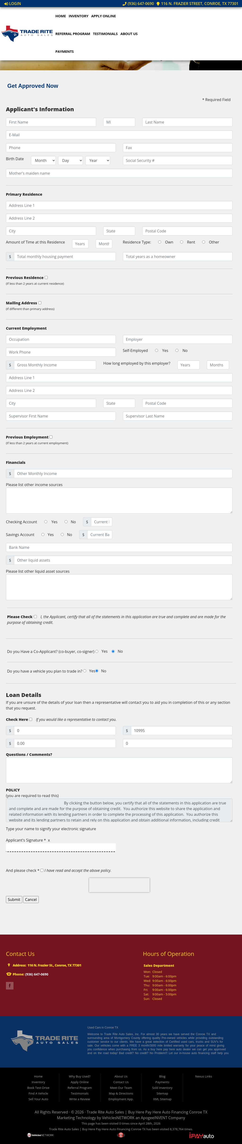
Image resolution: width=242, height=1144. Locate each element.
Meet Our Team (121, 1088)
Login (12, 3)
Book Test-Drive (38, 1088)
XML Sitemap (162, 1099)
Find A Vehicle (38, 1093)
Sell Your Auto (38, 1099)
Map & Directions (121, 1093)
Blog (162, 1076)
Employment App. (121, 1099)
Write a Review (79, 1099)
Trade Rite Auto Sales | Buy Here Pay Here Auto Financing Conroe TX (147, 1112)
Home (61, 15)
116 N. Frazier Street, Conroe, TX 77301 (197, 3)
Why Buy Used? (79, 1076)
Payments (65, 51)
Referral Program (73, 33)
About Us (129, 33)
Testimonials (106, 33)
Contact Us (121, 1082)
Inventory (80, 15)
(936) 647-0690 (138, 3)
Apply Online (104, 15)
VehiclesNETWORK (118, 1117)
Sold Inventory (162, 1088)
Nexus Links (203, 1076)
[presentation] (119, 885)
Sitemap (162, 1093)
